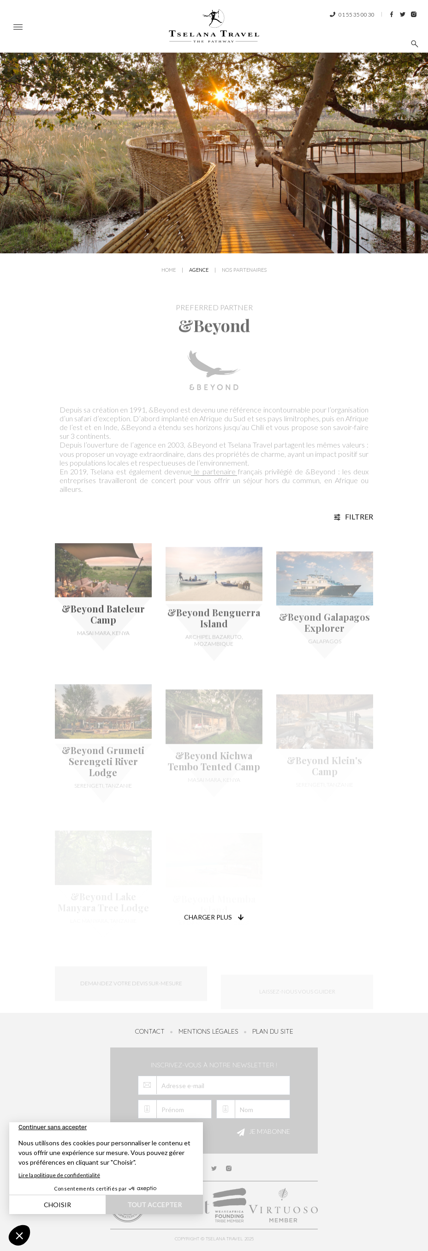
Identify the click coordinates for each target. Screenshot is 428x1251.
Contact (150, 1031)
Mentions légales (208, 1031)
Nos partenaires (244, 271)
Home (168, 271)
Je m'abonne (262, 1132)
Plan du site (272, 1031)
